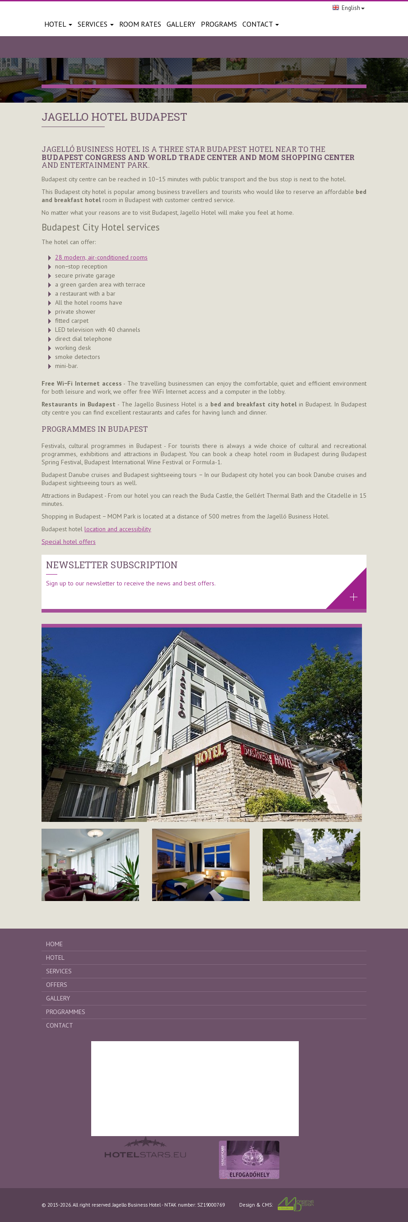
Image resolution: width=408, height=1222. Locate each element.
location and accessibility (117, 529)
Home (54, 944)
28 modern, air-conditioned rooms (101, 257)
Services (96, 23)
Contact (260, 23)
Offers (56, 985)
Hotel (58, 23)
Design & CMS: (276, 1204)
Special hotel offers (69, 542)
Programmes (65, 1012)
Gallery (58, 998)
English (348, 8)
